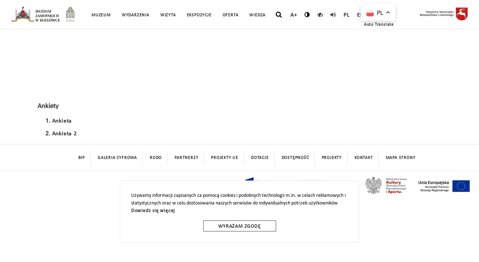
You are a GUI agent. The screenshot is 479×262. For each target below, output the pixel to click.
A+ (293, 15)
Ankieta (62, 121)
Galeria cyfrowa (117, 158)
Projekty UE (224, 158)
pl (346, 15)
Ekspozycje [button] (199, 15)
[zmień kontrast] (307, 14)
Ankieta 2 (64, 134)
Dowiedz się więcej (153, 211)
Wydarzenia (135, 15)
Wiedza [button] (257, 15)
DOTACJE (260, 158)
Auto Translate (379, 25)
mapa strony (401, 158)
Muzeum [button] (101, 15)
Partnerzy (186, 158)
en (360, 15)
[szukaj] (279, 15)
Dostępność (295, 158)
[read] (333, 14)
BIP (81, 158)
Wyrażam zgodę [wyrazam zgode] (239, 226)
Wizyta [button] (168, 15)
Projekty (332, 158)
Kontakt (363, 158)
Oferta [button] (231, 15)
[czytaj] (320, 14)
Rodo (156, 158)
